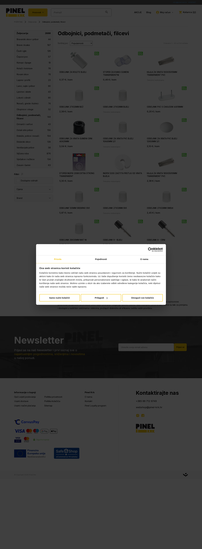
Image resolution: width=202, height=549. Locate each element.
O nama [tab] (144, 259)
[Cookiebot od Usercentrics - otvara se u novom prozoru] (150, 249)
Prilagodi (101, 298)
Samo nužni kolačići (59, 298)
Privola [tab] (57, 259)
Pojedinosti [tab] (101, 259)
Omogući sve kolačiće (142, 298)
